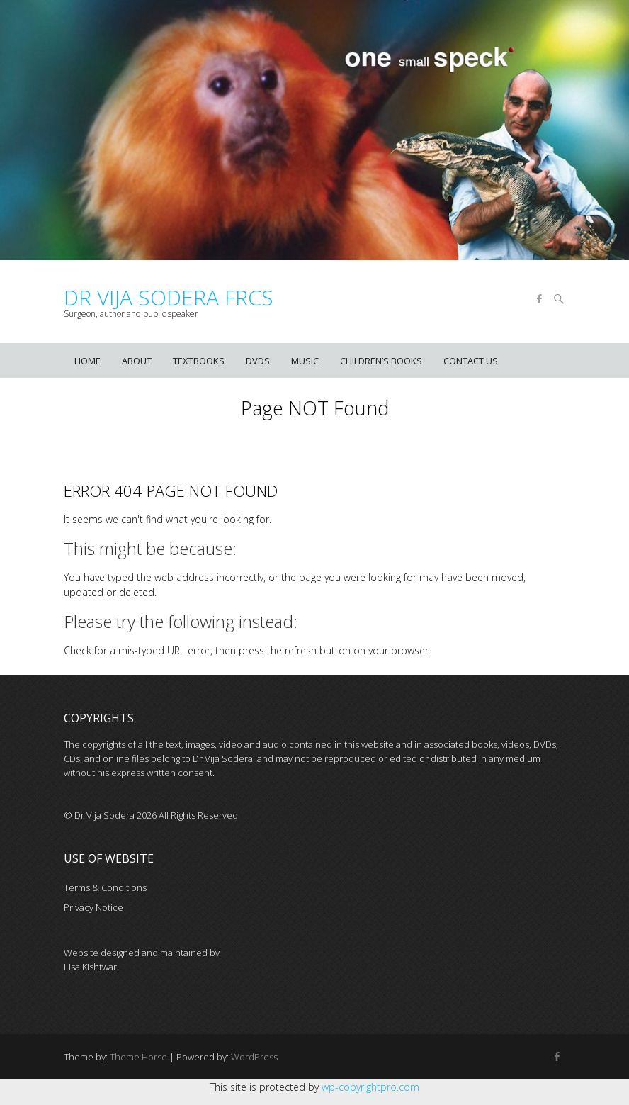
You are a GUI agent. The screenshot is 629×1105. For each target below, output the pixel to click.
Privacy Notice (93, 907)
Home (87, 360)
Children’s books (381, 360)
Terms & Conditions (105, 887)
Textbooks (199, 360)
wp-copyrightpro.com (370, 1087)
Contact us (470, 360)
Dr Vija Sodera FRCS (168, 297)
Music (305, 360)
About (137, 360)
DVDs (258, 360)
